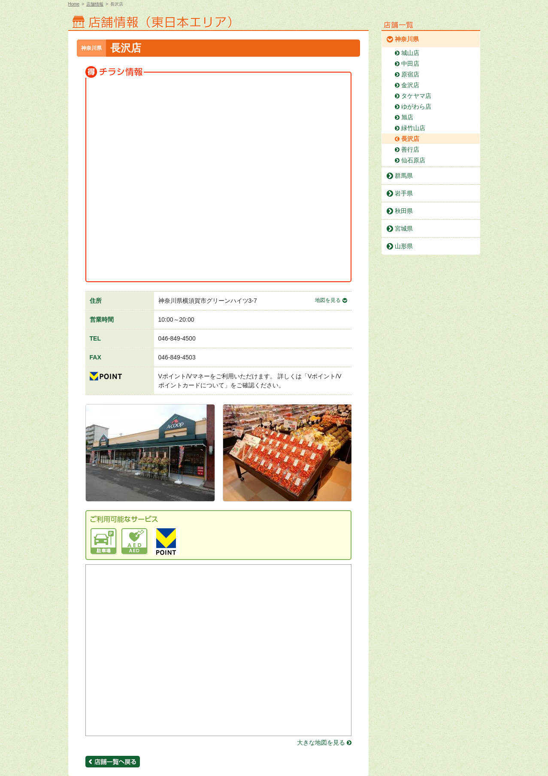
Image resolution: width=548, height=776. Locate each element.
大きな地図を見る (321, 742)
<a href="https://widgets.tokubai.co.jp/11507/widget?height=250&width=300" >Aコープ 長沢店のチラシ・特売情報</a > (154, 224)
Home (74, 4)
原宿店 (410, 74)
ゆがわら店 (416, 106)
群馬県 (404, 175)
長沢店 (410, 138)
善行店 (410, 149)
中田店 (410, 63)
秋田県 (404, 210)
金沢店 (410, 85)
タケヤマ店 (416, 95)
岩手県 (404, 193)
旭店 (407, 117)
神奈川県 (407, 39)
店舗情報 (94, 4)
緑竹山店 (413, 128)
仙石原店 (413, 160)
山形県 (404, 246)
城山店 (410, 52)
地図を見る (328, 300)
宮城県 (404, 228)
